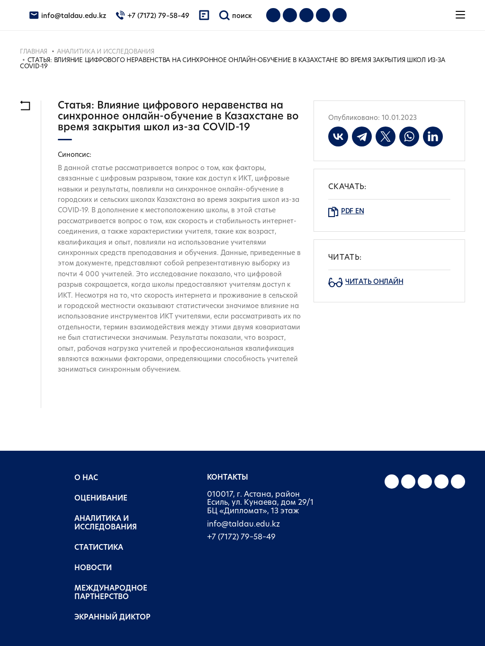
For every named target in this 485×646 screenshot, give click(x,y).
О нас (86, 478)
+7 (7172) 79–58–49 (241, 537)
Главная (33, 52)
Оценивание (100, 498)
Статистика (98, 548)
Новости (93, 568)
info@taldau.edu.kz (243, 524)
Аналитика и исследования (105, 52)
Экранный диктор (112, 617)
